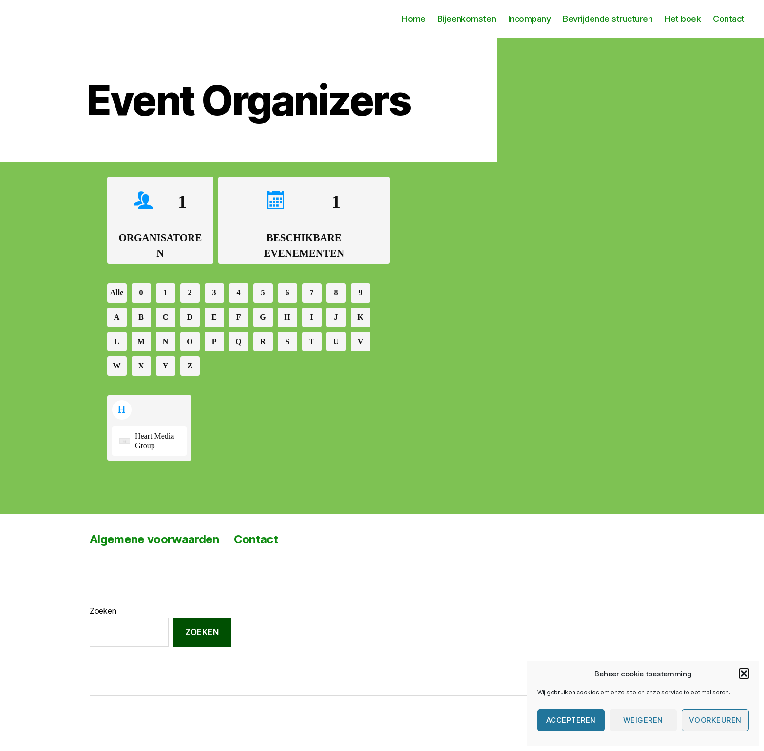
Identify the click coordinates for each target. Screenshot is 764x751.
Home (413, 19)
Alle (117, 293)
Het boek (683, 19)
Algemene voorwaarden (154, 539)
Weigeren (643, 720)
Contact (729, 19)
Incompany (529, 19)
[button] (744, 673)
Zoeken (103, 611)
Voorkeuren (715, 720)
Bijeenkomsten (467, 19)
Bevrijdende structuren (607, 19)
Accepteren (571, 720)
